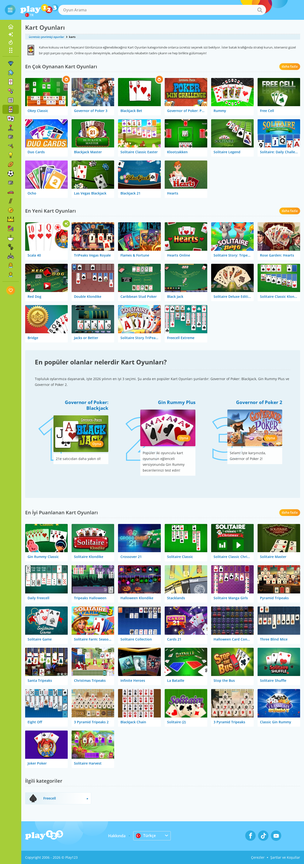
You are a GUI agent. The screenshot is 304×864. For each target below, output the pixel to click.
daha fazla (290, 66)
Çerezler (258, 857)
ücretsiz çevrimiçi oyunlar (46, 37)
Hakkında (117, 835)
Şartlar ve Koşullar (285, 857)
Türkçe (146, 835)
